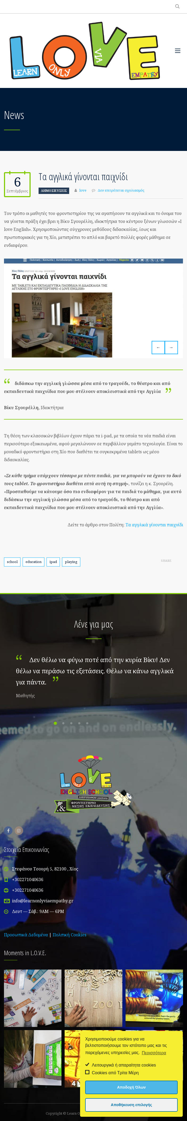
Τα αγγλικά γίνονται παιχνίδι (154, 525)
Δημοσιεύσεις (54, 190)
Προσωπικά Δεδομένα (26, 935)
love (82, 190)
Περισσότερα (154, 1053)
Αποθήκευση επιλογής (131, 1105)
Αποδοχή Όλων (131, 1087)
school (12, 561)
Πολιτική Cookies (69, 935)
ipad (53, 561)
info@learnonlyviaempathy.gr (42, 901)
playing (71, 561)
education (33, 561)
